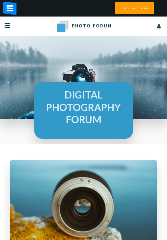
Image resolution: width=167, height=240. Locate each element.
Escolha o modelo (134, 8)
